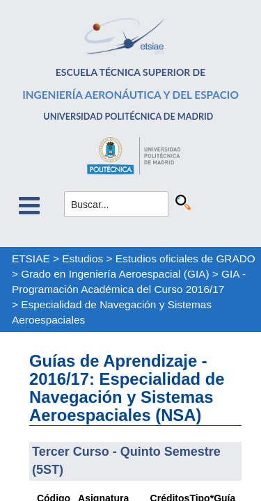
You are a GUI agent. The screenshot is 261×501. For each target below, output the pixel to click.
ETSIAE (31, 258)
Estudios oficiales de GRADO (185, 258)
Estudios (82, 258)
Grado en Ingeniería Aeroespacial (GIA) (115, 274)
